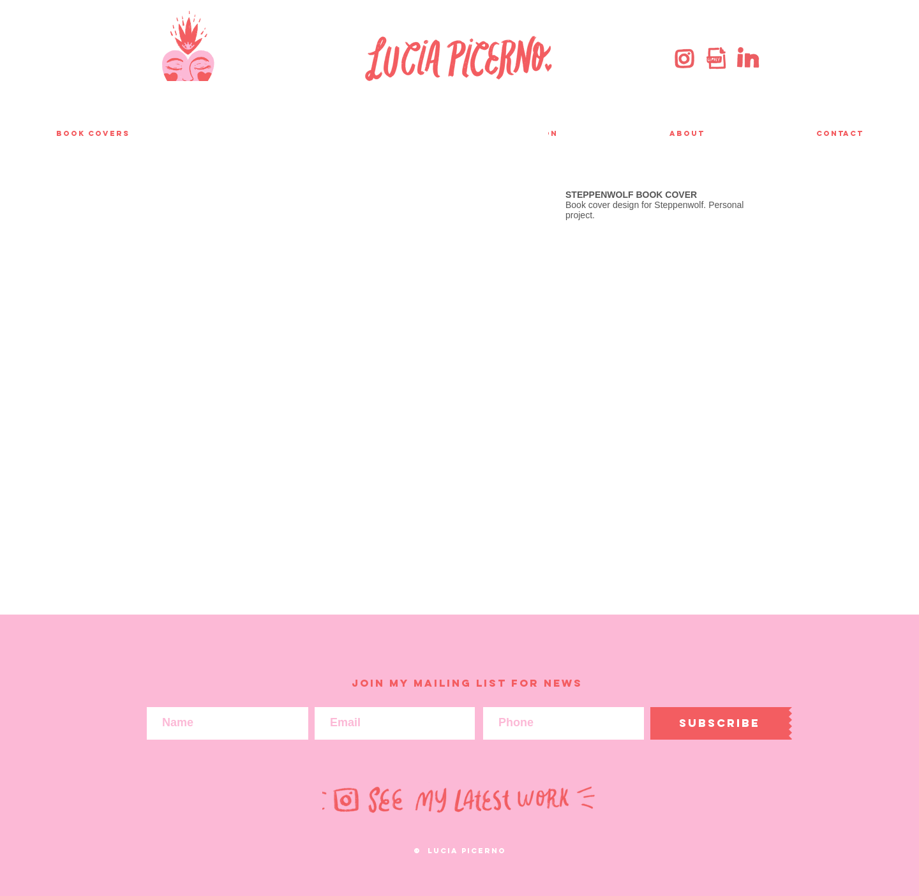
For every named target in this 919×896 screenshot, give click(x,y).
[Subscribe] (719, 723)
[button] (354, 344)
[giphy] (716, 58)
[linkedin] (747, 58)
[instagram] (684, 58)
